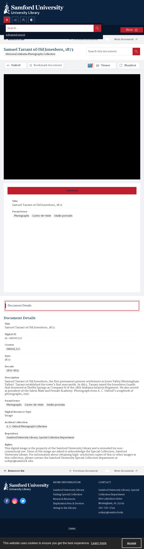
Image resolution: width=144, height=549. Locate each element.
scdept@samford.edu (110, 513)
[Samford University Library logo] (34, 8)
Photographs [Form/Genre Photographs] (21, 216)
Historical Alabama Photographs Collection (30, 54)
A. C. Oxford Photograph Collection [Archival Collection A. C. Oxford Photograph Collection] (27, 427)
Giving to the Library (64, 508)
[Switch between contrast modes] (32, 20)
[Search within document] (136, 51)
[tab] (72, 190)
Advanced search (15, 35)
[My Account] (23, 20)
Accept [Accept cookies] (131, 543)
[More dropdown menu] (131, 30)
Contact (71, 528)
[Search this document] (110, 51)
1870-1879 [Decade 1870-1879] (13, 371)
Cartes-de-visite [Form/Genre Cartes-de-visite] (41, 216)
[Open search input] (7, 20)
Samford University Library (68, 490)
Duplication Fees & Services (68, 504)
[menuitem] (71, 528)
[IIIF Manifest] (128, 65)
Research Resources (64, 499)
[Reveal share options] (15, 20)
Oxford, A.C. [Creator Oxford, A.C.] (13, 349)
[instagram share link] (15, 501)
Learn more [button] (98, 543)
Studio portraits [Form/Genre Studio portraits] (63, 216)
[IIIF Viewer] (105, 65)
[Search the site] (58, 28)
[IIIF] (90, 65)
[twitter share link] (23, 501)
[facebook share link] (7, 501)
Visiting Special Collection (67, 495)
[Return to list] (21, 39)
